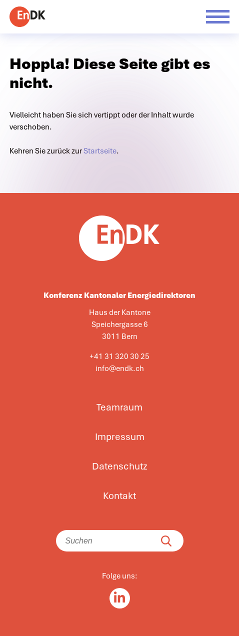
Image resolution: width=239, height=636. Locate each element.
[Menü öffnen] (218, 17)
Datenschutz (120, 466)
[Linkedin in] (120, 598)
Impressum (119, 437)
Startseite (100, 151)
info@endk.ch (120, 369)
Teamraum (119, 408)
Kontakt (119, 496)
